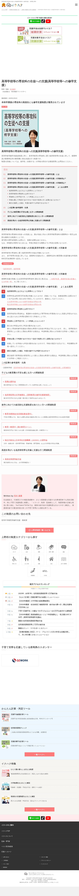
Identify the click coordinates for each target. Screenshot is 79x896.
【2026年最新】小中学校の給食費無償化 (34, 601)
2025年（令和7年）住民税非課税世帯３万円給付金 (37, 593)
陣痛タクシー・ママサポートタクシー (32, 628)
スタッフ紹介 (6, 864)
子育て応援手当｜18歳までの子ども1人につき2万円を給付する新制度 (45, 611)
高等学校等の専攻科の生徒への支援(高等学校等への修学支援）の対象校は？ (37, 183)
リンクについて (44, 864)
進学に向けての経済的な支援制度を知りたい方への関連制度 (31, 216)
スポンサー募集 (44, 857)
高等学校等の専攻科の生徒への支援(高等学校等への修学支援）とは (33, 174)
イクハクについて (7, 836)
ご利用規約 (5, 860)
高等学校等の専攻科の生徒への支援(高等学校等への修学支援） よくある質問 (38, 187)
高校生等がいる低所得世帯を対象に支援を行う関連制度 (29, 220)
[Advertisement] (39, 61)
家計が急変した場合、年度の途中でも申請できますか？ (29, 203)
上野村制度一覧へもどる (40, 530)
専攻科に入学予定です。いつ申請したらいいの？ (26, 197)
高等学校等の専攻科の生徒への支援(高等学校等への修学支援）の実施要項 (42, 368)
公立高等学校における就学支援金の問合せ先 (24, 302)
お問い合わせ (6, 857)
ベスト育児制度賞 (7, 846)
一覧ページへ (39, 755)
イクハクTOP (6, 831)
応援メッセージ (6, 851)
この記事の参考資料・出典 (18, 208)
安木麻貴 (12, 89)
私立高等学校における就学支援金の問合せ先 (24, 304)
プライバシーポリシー (46, 860)
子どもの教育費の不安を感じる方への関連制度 (25, 212)
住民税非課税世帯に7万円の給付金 (31, 624)
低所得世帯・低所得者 (11, 269)
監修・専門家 (6, 841)
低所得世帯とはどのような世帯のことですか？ (26, 190)
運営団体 (5, 867)
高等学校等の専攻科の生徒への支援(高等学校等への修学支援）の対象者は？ (37, 178)
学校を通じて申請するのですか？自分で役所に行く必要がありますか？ (34, 200)
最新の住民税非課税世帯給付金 (30, 621)
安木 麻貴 (18, 496)
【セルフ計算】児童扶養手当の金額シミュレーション (38, 597)
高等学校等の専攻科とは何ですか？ (22, 194)
